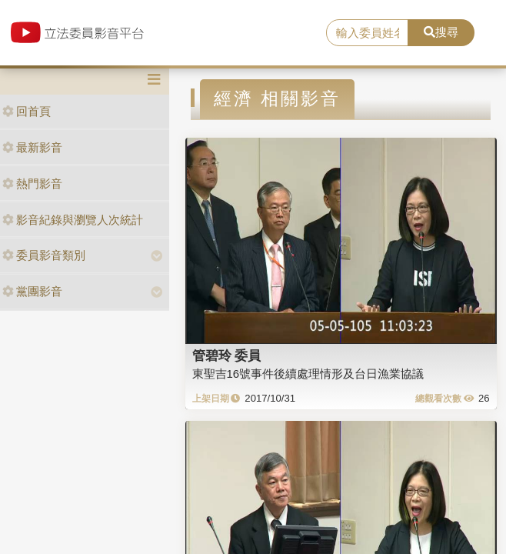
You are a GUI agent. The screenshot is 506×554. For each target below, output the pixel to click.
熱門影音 (32, 183)
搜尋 (441, 31)
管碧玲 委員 (226, 355)
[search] (367, 33)
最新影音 (32, 147)
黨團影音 (32, 291)
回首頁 (26, 111)
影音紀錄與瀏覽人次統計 (72, 219)
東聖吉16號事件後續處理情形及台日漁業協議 (308, 373)
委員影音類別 (43, 255)
